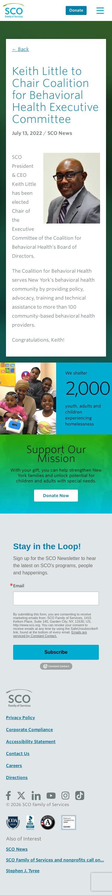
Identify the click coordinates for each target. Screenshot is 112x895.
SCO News (17, 849)
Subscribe (56, 652)
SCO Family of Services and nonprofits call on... (55, 860)
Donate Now (56, 495)
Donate (76, 10)
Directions (17, 777)
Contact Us (18, 753)
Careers (14, 765)
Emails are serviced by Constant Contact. (50, 634)
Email (18, 586)
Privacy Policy (20, 717)
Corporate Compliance (29, 729)
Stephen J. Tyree (22, 870)
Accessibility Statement (31, 741)
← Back (20, 49)
